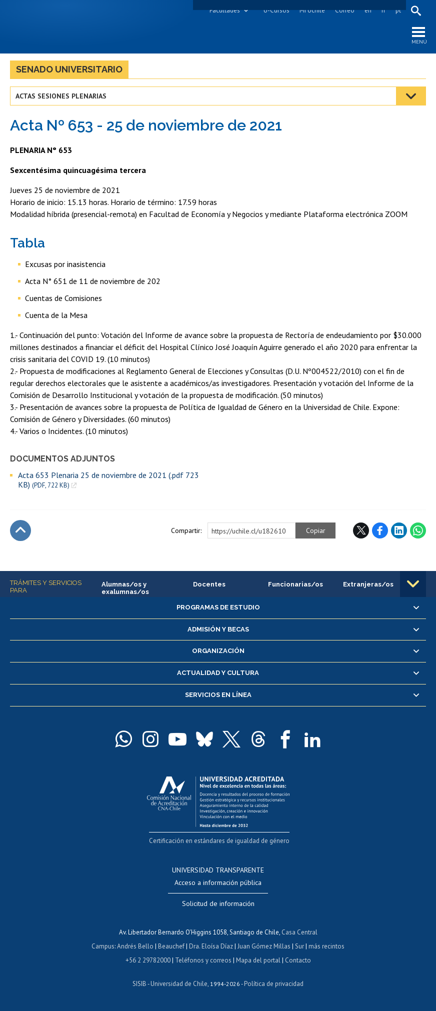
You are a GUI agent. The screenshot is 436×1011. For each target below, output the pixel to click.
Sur (299, 946)
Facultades (225, 10)
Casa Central (300, 932)
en (368, 10)
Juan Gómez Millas (264, 946)
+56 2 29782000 (148, 960)
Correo (344, 10)
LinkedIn (399, 530)
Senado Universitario (69, 69)
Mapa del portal (258, 960)
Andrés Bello (135, 946)
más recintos (326, 946)
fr (384, 10)
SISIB (139, 984)
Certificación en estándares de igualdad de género (219, 840)
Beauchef (171, 946)
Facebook (380, 530)
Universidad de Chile (179, 984)
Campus (103, 946)
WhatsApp (418, 531)
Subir (20, 530)
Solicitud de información (218, 903)
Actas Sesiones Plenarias (61, 96)
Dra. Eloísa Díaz (211, 946)
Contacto (298, 960)
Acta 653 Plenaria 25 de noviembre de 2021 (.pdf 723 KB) (108, 479)
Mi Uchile (312, 10)
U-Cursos (277, 10)
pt (398, 10)
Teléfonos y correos (203, 960)
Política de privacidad (274, 984)
